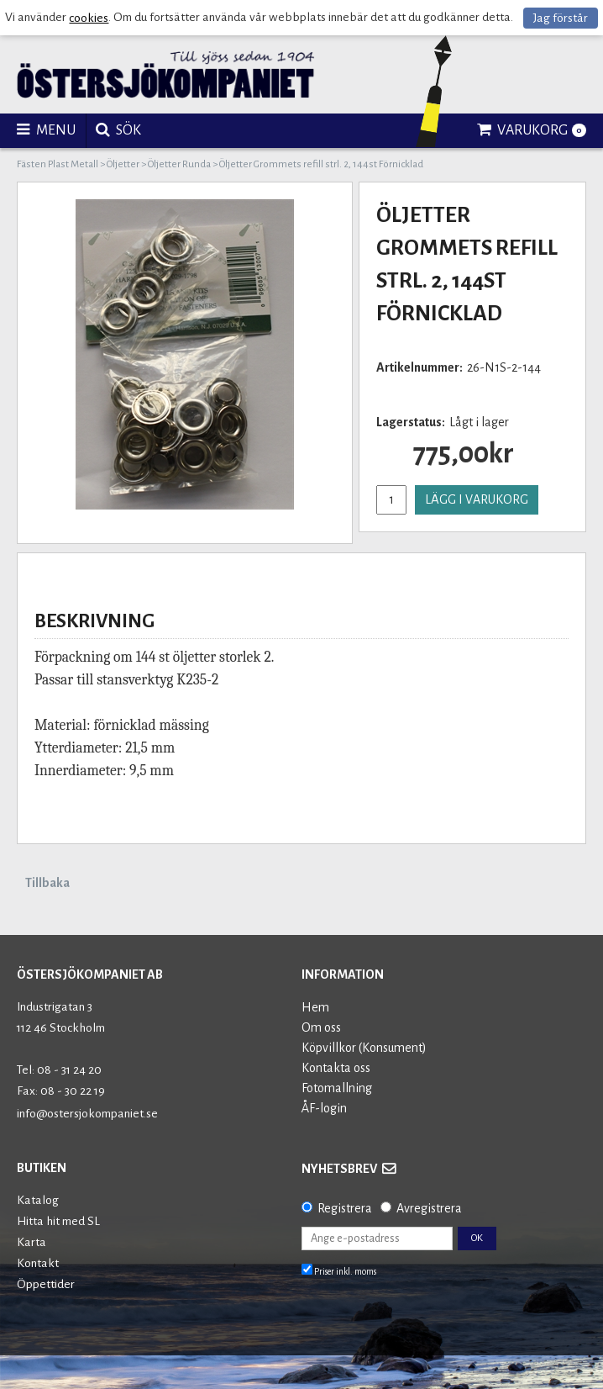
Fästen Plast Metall (57, 164)
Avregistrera (429, 1208)
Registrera (344, 1208)
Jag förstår (560, 18)
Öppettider (46, 1284)
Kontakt (38, 1263)
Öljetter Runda (179, 164)
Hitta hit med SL (58, 1221)
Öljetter (123, 164)
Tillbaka (47, 883)
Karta (31, 1242)
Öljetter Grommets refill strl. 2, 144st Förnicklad (321, 164)
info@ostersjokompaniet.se (87, 1113)
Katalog (38, 1200)
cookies (88, 18)
